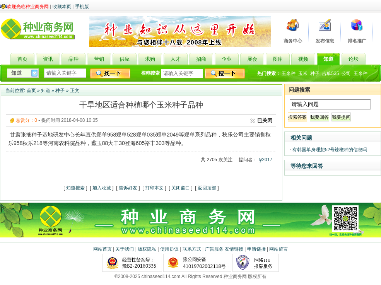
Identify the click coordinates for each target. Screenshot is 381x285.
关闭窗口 (180, 188)
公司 (346, 73)
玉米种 (289, 73)
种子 (314, 73)
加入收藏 (101, 188)
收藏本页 (62, 6)
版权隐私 (147, 249)
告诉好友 (128, 188)
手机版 (82, 6)
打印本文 (154, 188)
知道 (45, 90)
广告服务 (214, 249)
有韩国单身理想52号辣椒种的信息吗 (329, 149)
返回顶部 (207, 188)
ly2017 (265, 159)
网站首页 (102, 249)
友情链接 (234, 249)
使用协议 (169, 249)
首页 (31, 90)
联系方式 (192, 249)
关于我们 (124, 249)
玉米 (303, 73)
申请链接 (256, 249)
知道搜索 (75, 188)
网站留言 (278, 249)
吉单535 (330, 73)
